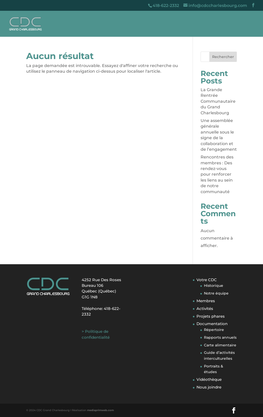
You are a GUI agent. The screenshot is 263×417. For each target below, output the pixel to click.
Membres (205, 300)
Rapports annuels (220, 337)
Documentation (212, 323)
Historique (213, 285)
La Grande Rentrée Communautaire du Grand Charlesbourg (218, 101)
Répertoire (214, 329)
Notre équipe (216, 293)
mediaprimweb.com (100, 410)
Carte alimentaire (220, 345)
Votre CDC (206, 279)
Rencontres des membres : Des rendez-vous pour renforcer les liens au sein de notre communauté (217, 174)
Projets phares (210, 316)
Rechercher (223, 56)
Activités (204, 308)
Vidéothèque (209, 379)
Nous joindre (208, 387)
